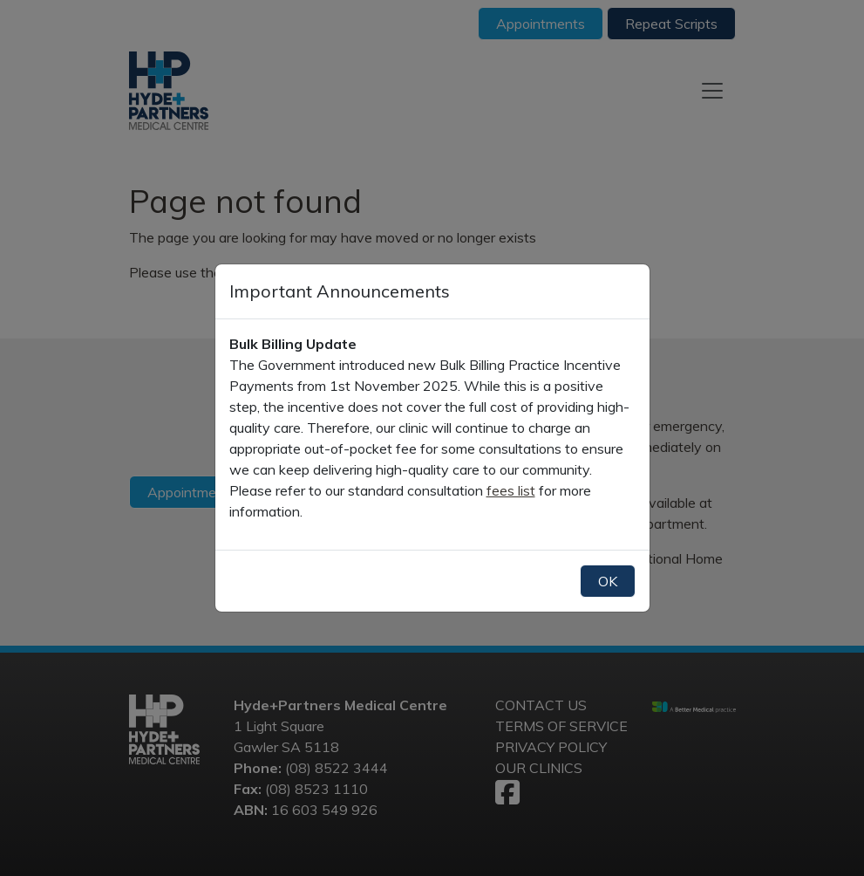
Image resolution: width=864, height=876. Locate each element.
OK (607, 581)
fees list (510, 490)
